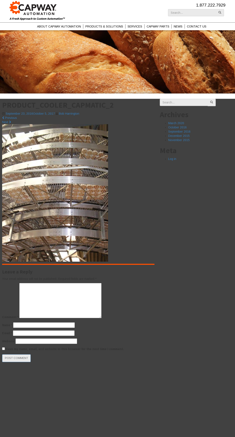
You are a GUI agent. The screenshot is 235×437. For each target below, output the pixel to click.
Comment (10, 317)
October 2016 (177, 127)
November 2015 (179, 140)
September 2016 (179, 131)
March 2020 (176, 123)
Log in (172, 159)
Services (135, 26)
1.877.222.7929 (210, 5)
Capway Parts (158, 26)
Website (8, 341)
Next (6, 122)
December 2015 (179, 135)
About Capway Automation (59, 26)
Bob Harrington (69, 113)
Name (7, 325)
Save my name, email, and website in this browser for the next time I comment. (65, 349)
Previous (9, 118)
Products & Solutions (104, 26)
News (178, 26)
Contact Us (196, 26)
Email (7, 333)
